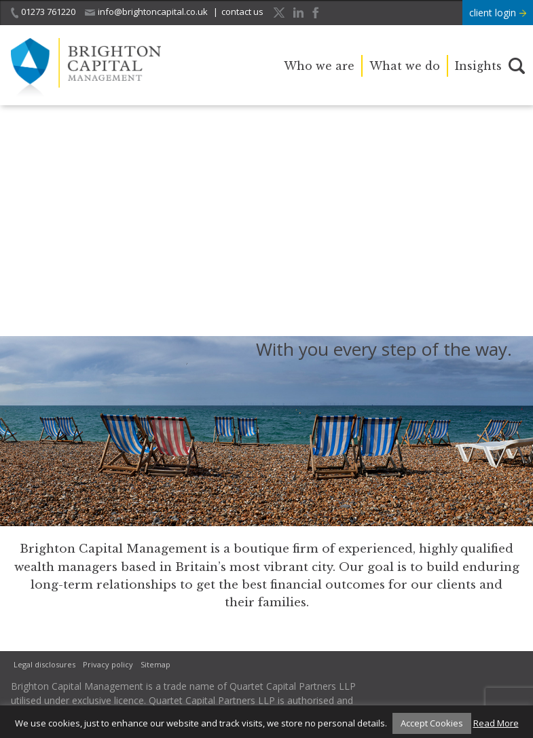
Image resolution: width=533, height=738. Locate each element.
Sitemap (155, 664)
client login (497, 12)
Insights (478, 66)
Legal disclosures (44, 664)
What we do (404, 66)
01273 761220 (43, 11)
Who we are (319, 66)
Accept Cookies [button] (432, 723)
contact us (242, 11)
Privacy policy (108, 664)
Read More (496, 723)
